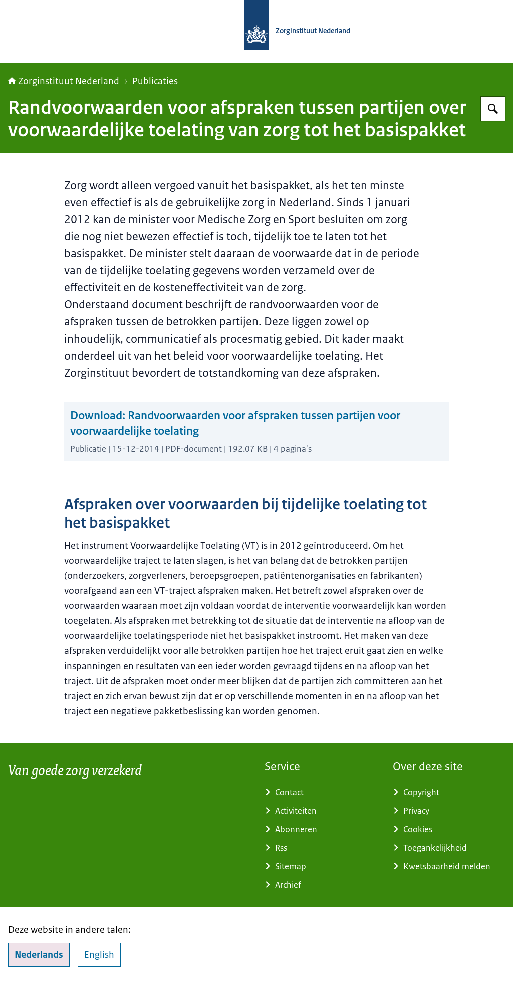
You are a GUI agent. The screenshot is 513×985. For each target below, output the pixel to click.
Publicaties (155, 81)
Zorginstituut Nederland (63, 81)
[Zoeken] (493, 109)
